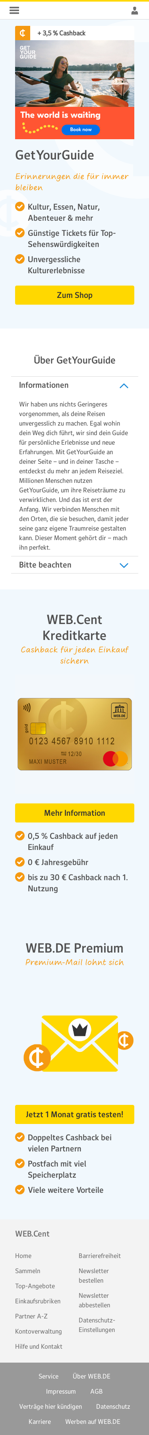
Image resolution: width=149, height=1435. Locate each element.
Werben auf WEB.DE (92, 1421)
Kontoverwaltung (38, 1331)
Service (48, 1376)
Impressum (61, 1391)
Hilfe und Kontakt (38, 1346)
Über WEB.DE (91, 1376)
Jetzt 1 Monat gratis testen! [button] (74, 1114)
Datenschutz (113, 1406)
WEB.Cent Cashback (33, 10)
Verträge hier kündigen (50, 1406)
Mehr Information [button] (74, 813)
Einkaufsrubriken (37, 1301)
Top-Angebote (35, 1286)
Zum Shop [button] (75, 295)
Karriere (40, 1421)
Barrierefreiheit (100, 1256)
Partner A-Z (31, 1316)
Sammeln (27, 1271)
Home (23, 1256)
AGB (96, 1391)
